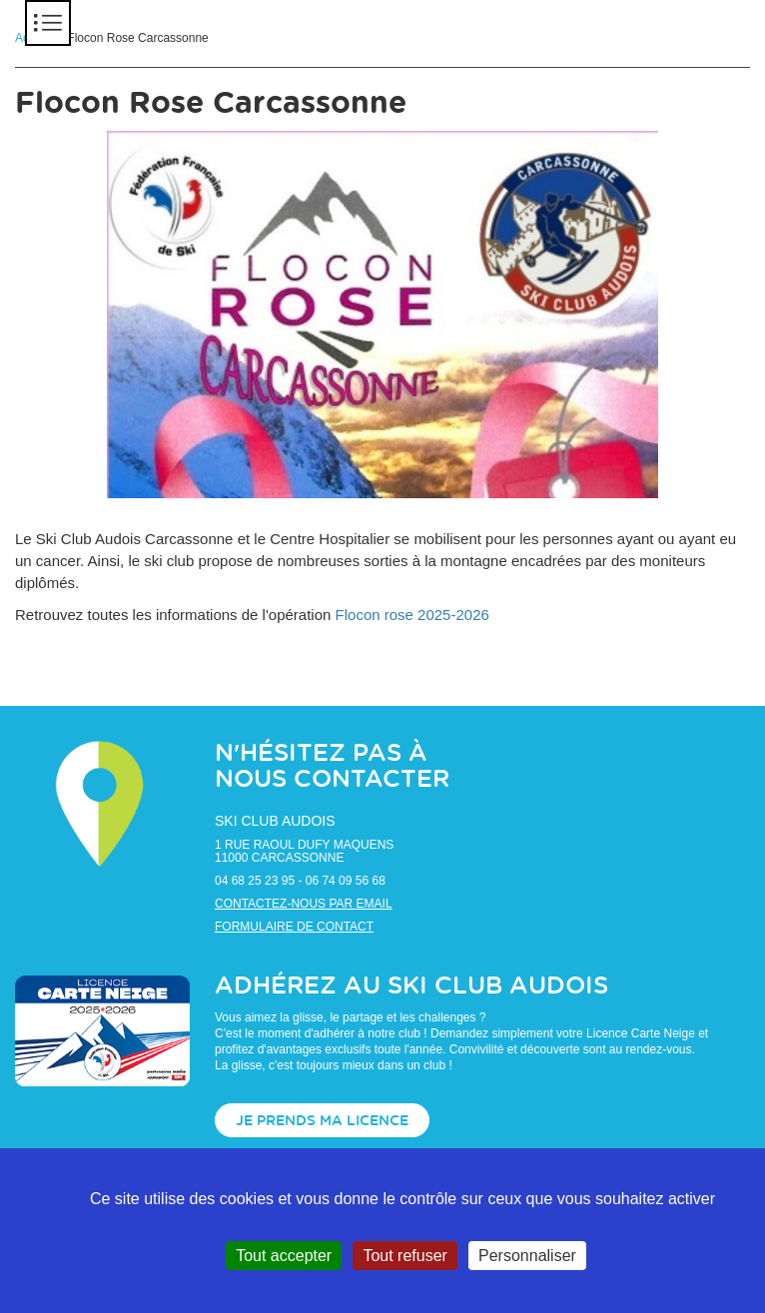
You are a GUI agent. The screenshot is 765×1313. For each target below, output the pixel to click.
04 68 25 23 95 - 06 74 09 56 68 (300, 881)
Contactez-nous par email (303, 904)
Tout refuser (404, 1255)
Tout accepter (284, 1255)
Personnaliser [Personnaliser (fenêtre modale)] (527, 1255)
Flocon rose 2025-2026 (412, 614)
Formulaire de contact (294, 927)
